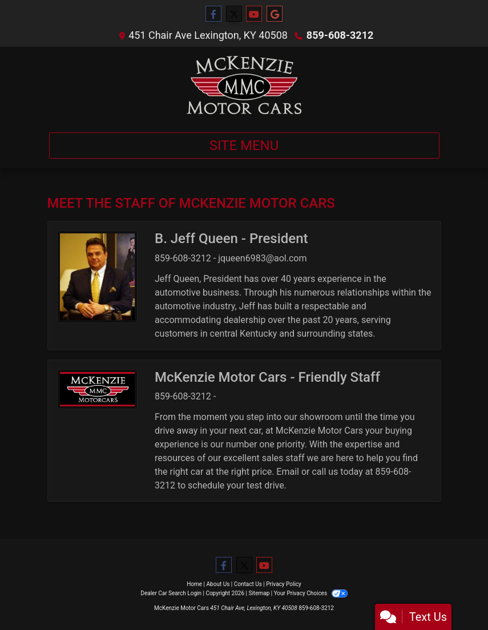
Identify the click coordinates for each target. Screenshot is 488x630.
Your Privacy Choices (311, 593)
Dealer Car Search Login (170, 593)
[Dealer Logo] (244, 85)
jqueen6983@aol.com (262, 258)
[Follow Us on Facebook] (213, 14)
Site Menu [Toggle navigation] (244, 146)
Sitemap (258, 593)
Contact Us (248, 584)
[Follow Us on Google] (275, 14)
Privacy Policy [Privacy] (283, 584)
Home (194, 584)
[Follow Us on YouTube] (254, 14)
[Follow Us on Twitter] (234, 14)
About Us (218, 584)
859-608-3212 (339, 35)
